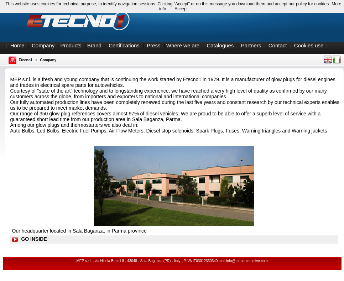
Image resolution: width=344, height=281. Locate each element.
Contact (278, 45)
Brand (94, 45)
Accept (181, 8)
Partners (251, 45)
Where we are (182, 45)
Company (43, 45)
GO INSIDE (34, 239)
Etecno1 (26, 60)
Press (153, 45)
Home (17, 45)
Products (70, 45)
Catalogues (220, 45)
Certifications (124, 45)
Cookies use (309, 45)
